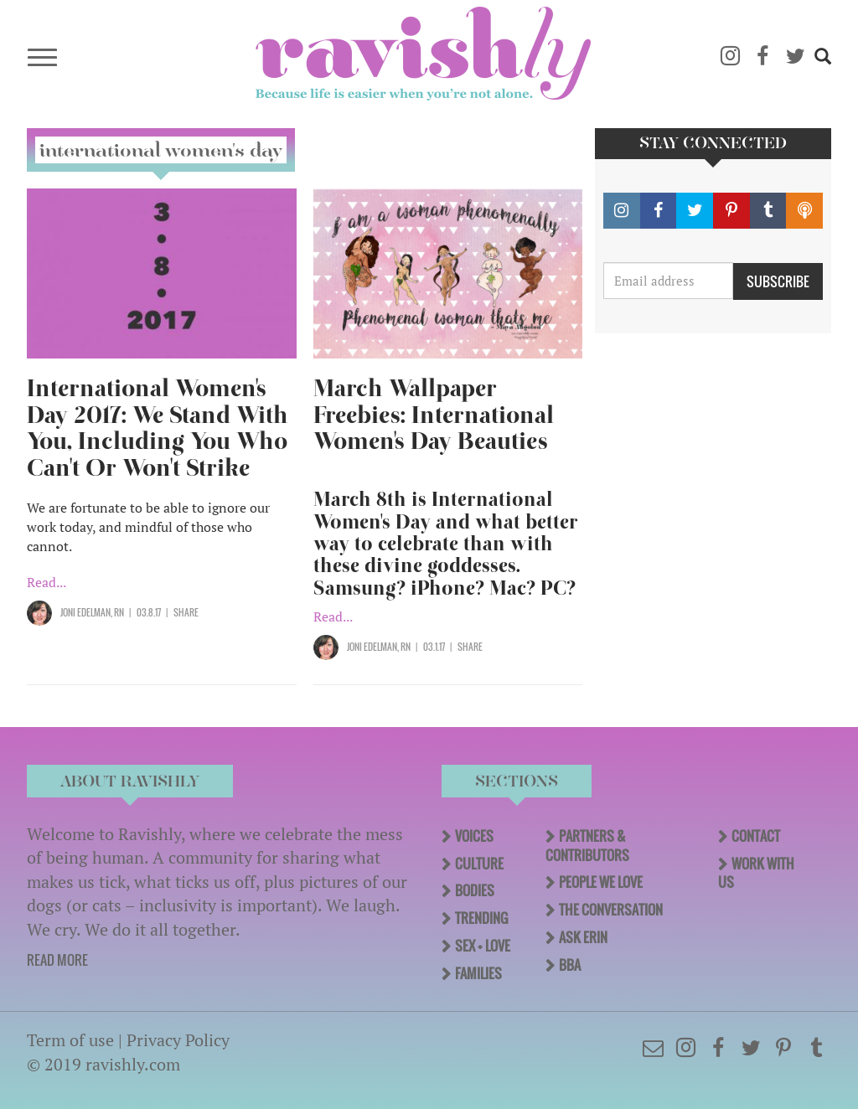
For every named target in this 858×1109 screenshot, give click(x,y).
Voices (474, 836)
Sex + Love (482, 946)
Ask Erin (583, 937)
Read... (46, 582)
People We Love (601, 882)
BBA (570, 965)
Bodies (474, 890)
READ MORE (57, 960)
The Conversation (611, 910)
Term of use (70, 1040)
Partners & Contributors (587, 845)
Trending (481, 918)
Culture (479, 864)
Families (478, 973)
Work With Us (756, 873)
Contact (755, 836)
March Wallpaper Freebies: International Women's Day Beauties (433, 415)
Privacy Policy (178, 1040)
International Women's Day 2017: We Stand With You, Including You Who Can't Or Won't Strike (157, 428)
